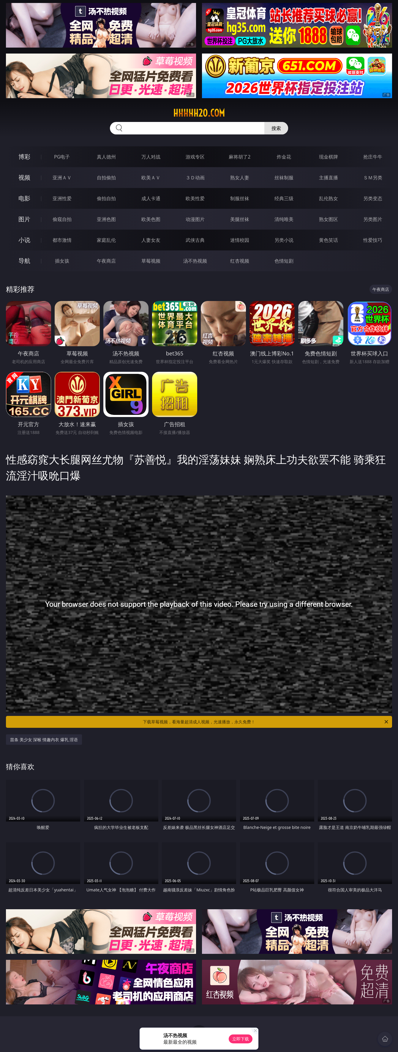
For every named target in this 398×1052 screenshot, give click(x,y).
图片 (24, 219)
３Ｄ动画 (195, 177)
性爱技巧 (372, 240)
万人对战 (150, 156)
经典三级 (283, 198)
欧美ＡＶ (150, 177)
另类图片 (372, 219)
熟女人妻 (239, 177)
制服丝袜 (239, 198)
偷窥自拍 (62, 219)
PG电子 (62, 156)
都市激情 (62, 240)
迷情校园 (239, 240)
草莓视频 (150, 261)
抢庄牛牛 (372, 156)
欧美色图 (150, 219)
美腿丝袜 (239, 219)
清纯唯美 (283, 219)
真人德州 (106, 156)
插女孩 (62, 261)
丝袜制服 (283, 177)
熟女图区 (328, 219)
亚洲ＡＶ (62, 177)
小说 (24, 240)
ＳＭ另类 (372, 177)
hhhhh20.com (199, 113)
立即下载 (240, 1039)
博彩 (24, 157)
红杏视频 (239, 261)
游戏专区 (195, 156)
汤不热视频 (195, 261)
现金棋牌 (328, 156)
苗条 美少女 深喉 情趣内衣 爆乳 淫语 (44, 739)
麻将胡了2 (239, 156)
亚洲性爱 (62, 198)
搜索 (276, 128)
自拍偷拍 (106, 177)
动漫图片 (195, 219)
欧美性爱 (195, 198)
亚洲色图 (106, 219)
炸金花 (284, 156)
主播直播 (328, 177)
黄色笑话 (328, 240)
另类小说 (283, 240)
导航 (24, 261)
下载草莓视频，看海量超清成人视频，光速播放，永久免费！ (266, 721)
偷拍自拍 (106, 198)
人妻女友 (150, 240)
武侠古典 (195, 240)
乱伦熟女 (328, 198)
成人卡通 (150, 198)
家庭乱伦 (106, 240)
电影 (24, 198)
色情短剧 (283, 261)
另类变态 (372, 198)
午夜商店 (106, 261)
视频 (24, 177)
